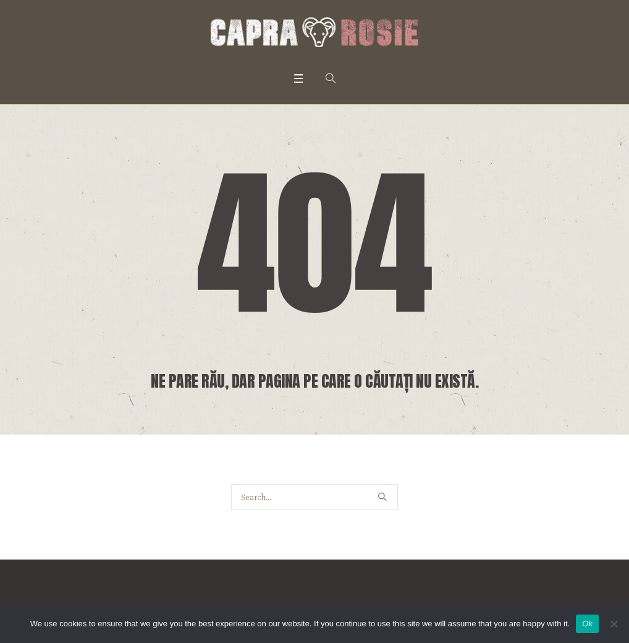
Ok (587, 623)
